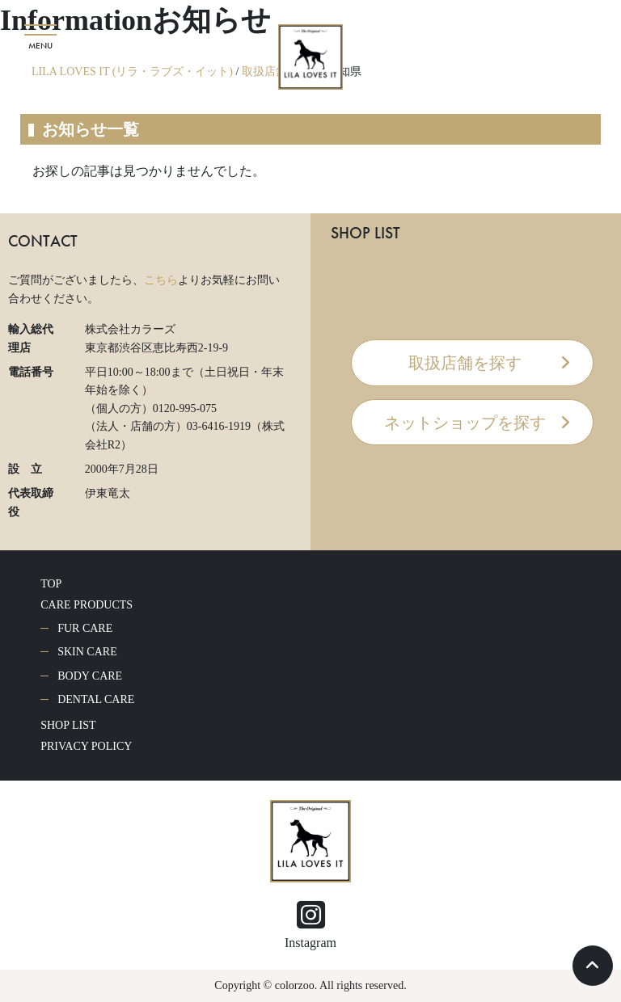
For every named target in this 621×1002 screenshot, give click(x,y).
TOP (50, 584)
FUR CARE (84, 628)
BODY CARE (89, 676)
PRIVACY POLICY (86, 746)
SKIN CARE (87, 652)
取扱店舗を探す (465, 363)
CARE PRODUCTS (86, 605)
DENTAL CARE (95, 699)
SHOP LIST (67, 725)
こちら (161, 280)
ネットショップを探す (465, 423)
